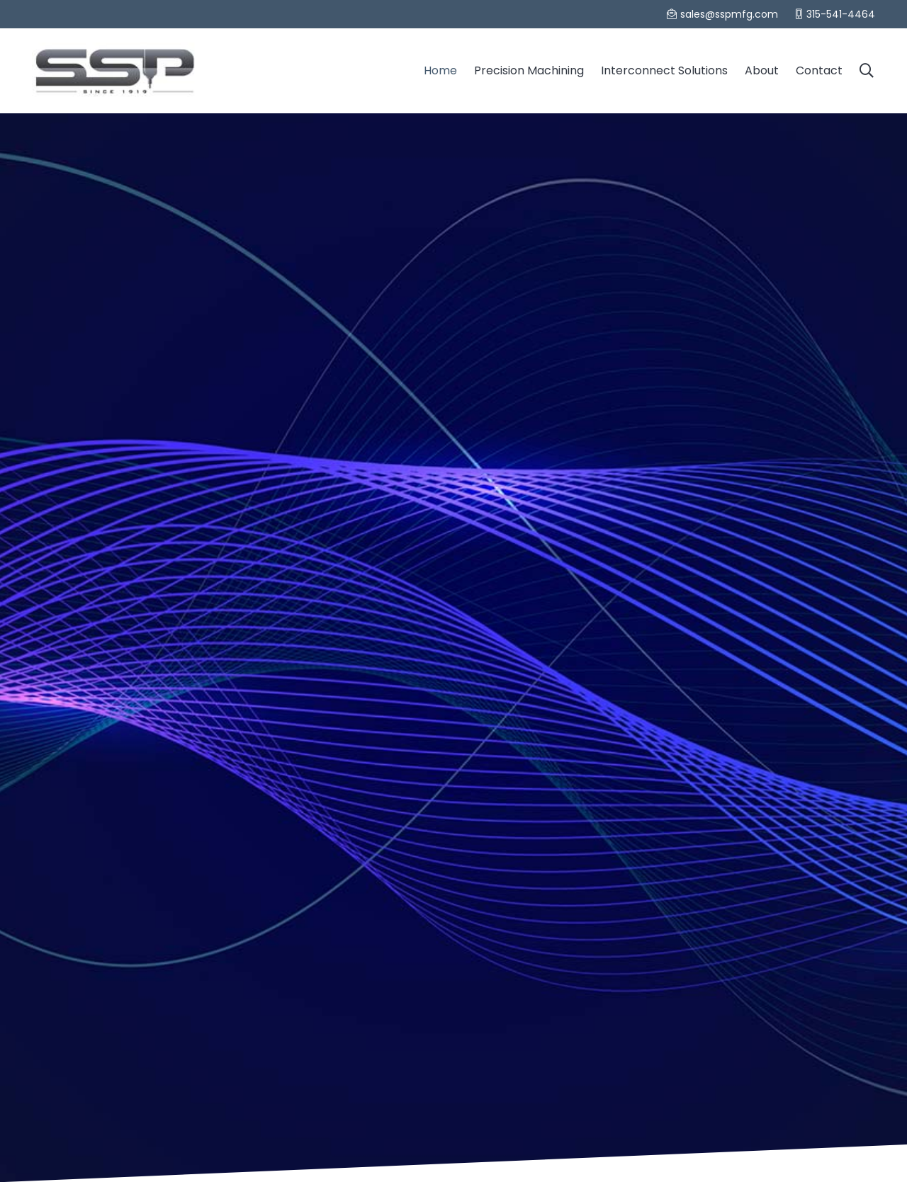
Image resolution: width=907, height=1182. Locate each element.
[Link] (115, 70)
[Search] (866, 71)
